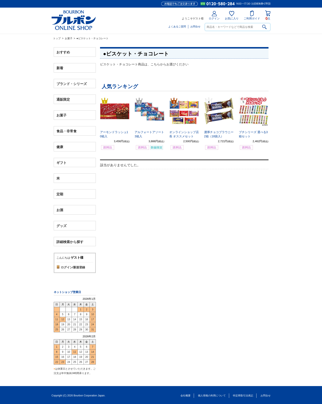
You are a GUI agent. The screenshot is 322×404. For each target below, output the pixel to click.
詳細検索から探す (69, 241)
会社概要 (185, 395)
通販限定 (63, 99)
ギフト (61, 162)
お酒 (59, 210)
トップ (57, 38)
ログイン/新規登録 (73, 267)
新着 (59, 68)
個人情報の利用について (212, 395)
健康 (59, 147)
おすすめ (63, 52)
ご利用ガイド (252, 15)
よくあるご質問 (177, 26)
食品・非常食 (66, 131)
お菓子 (68, 38)
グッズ (61, 225)
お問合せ (195, 26)
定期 (59, 194)
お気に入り (232, 15)
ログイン (214, 15)
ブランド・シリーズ (71, 83)
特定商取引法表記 (243, 395)
